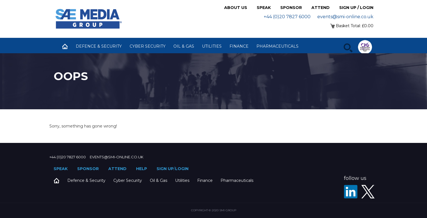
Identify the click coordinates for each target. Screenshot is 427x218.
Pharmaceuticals (277, 46)
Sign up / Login (356, 7)
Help (141, 168)
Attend (320, 7)
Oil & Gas (183, 46)
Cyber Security (148, 46)
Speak (264, 7)
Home (65, 46)
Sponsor (291, 7)
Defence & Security (99, 46)
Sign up (165, 168)
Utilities (212, 46)
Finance (239, 46)
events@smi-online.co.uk (345, 16)
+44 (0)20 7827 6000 (287, 16)
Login (182, 168)
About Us (235, 7)
